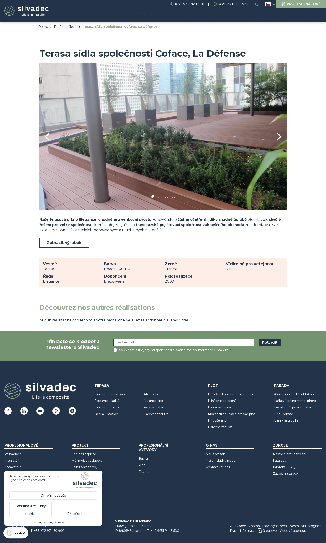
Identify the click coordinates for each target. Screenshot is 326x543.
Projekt (208, 15)
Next (279, 136)
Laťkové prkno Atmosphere (295, 401)
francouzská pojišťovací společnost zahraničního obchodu (190, 225)
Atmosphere (153, 394)
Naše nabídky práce (220, 461)
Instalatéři (12, 461)
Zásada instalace (285, 474)
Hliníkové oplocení (222, 401)
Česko (268, 4)
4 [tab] (173, 197)
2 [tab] (160, 197)
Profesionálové (65, 27)
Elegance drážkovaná (110, 394)
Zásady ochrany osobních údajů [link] (53, 522)
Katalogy (279, 461)
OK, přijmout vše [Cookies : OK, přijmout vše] (53, 495)
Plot (213, 386)
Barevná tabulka (156, 414)
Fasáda (281, 386)
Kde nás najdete (190, 4)
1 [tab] (152, 197)
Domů (43, 27)
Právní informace (243, 531)
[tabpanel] (163, 136)
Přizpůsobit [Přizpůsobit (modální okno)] (76, 514)
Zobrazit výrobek (64, 242)
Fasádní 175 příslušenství (292, 407)
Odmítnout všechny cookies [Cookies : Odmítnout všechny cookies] (30, 510)
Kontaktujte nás (233, 4)
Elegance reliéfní (107, 407)
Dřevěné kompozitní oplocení (230, 394)
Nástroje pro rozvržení (289, 454)
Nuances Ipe (153, 401)
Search (259, 4)
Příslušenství (153, 407)
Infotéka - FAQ (284, 467)
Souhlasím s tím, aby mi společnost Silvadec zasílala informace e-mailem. (174, 350)
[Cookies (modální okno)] (16, 534)
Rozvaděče (12, 454)
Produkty (177, 15)
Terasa (101, 386)
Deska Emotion (106, 414)
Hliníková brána (219, 407)
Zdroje (310, 15)
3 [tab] (166, 197)
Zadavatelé (12, 467)
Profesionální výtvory (270, 15)
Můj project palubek (87, 461)
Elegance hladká (106, 401)
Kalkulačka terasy (84, 467)
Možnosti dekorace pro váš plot (231, 414)
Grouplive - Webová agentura (284, 531)
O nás (231, 15)
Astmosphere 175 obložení (294, 394)
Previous (47, 137)
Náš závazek (215, 454)
